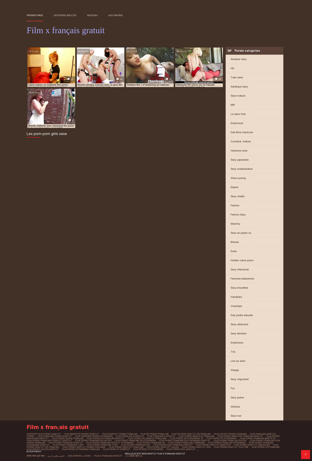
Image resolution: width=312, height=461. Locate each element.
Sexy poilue (237, 397)
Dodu (234, 251)
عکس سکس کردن (56, 456)
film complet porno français (119, 434)
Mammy (235, 223)
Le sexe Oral (238, 114)
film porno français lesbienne (186, 443)
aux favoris (115, 15)
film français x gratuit (130, 436)
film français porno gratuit (55, 436)
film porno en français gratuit (106, 438)
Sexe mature (238, 95)
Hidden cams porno (242, 260)
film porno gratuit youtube (231, 447)
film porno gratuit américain (252, 445)
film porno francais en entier (93, 440)
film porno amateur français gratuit (240, 436)
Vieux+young (238, 178)
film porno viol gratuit (181, 449)
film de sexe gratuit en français (191, 434)
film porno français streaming (227, 443)
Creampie (236, 306)
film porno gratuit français (126, 447)
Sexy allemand (239, 324)
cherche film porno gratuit (44, 434)
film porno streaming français (81, 449)
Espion (234, 187)
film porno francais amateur (257, 438)
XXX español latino (79, 456)
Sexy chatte (238, 196)
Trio (233, 351)
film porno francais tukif (68, 445)
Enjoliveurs (237, 123)
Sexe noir (236, 415)
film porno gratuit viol (196, 447)
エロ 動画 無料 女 (133, 456)
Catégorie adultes (65, 15)
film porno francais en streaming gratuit (185, 440)
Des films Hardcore (242, 132)
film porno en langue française (147, 438)
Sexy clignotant (240, 379)
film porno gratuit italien (163, 447)
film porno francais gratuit (66, 443)
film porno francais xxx (135, 445)
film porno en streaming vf (186, 438)
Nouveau (92, 15)
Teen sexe (237, 77)
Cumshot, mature (241, 141)
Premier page (35, 15)
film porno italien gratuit (43, 449)
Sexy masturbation (242, 168)
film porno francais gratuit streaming (110, 443)
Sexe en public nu (241, 232)
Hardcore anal (239, 150)
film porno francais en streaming (135, 440)
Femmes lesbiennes (242, 278)
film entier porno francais (230, 434)
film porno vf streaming (148, 449)
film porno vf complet (116, 449)
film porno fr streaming (222, 438)
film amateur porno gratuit (81, 434)
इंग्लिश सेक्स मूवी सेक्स (36, 456)
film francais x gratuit (161, 436)
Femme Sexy (238, 214)
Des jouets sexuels (242, 315)
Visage (235, 370)
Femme (235, 205)
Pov (233, 388)
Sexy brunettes (239, 287)
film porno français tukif (102, 445)
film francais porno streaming (94, 436)
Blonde (235, 242)
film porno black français (68, 438)
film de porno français (154, 434)
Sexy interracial (240, 269)
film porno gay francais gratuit (173, 445)
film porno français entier (230, 440)
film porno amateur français (196, 436)
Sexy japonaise (240, 159)
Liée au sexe (238, 360)
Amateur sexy (239, 59)
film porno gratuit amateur (213, 445)
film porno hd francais (266, 447)
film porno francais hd (151, 443)
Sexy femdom (239, 333)
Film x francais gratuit (108, 456)
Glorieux (235, 406)
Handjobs (236, 296)
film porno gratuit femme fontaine (84, 447)
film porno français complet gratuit (49, 440)
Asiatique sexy (239, 86)
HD (232, 68)
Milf (233, 104)
